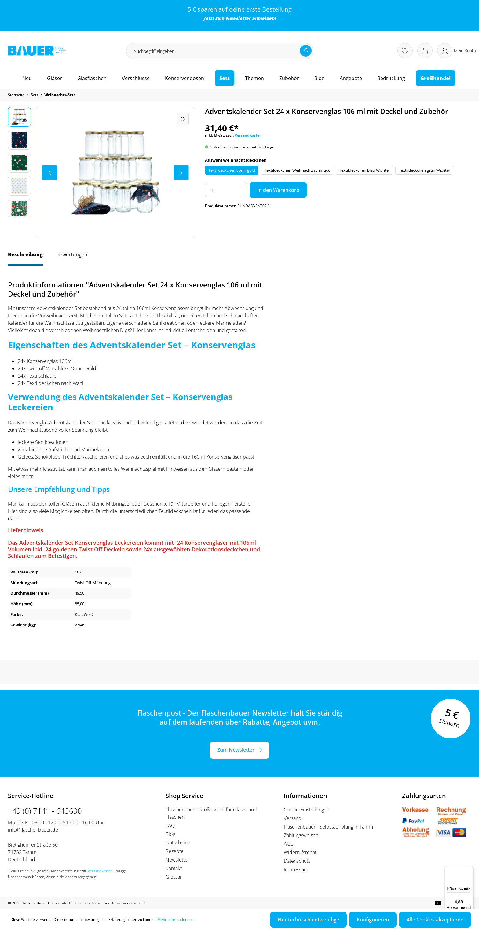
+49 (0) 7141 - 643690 (45, 811)
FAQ (170, 825)
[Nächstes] (181, 172)
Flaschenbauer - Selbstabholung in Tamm (328, 826)
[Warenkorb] (425, 50)
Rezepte (175, 851)
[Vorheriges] (49, 172)
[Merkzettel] (405, 50)
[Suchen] (306, 51)
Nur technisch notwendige (308, 919)
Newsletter (238, 18)
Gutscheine (178, 842)
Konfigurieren (373, 919)
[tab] (25, 257)
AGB (289, 843)
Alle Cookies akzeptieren (435, 919)
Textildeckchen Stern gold (231, 170)
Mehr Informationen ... (176, 919)
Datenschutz (297, 861)
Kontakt (174, 868)
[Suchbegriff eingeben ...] (219, 51)
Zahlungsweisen (301, 835)
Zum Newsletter (235, 749)
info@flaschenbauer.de (33, 829)
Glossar (174, 876)
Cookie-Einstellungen (306, 809)
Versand (293, 818)
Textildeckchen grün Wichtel (424, 170)
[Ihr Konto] (456, 50)
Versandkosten (248, 135)
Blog (170, 834)
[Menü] (469, 869)
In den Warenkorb (278, 190)
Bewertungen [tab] (72, 254)
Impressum (296, 869)
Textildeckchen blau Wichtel (364, 170)
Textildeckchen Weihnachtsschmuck (297, 170)
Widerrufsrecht (300, 852)
